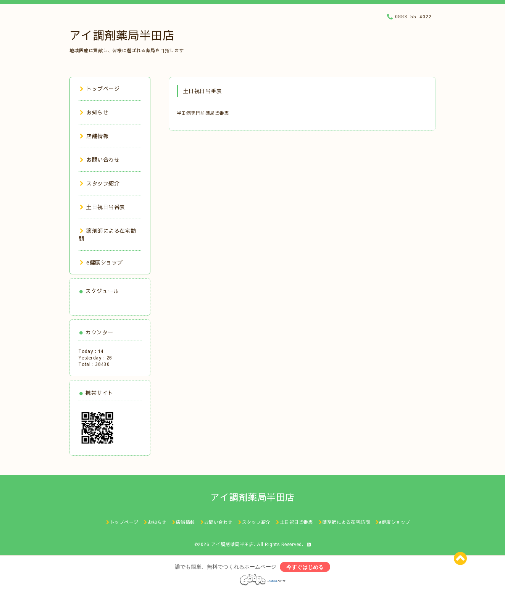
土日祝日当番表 (102, 207)
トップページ (100, 88)
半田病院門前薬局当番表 (203, 113)
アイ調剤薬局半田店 (121, 35)
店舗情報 (94, 136)
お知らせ (94, 112)
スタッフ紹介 (100, 183)
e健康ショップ (101, 262)
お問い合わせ (100, 159)
